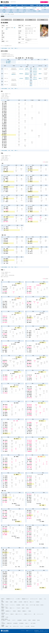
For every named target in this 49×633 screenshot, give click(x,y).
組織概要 (2, 626)
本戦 (9, 48)
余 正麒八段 (4, 147)
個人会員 (2, 617)
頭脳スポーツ (27, 623)
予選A (12, 48)
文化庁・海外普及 (33, 623)
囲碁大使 (38, 620)
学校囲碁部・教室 (9, 623)
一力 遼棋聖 (4, 101)
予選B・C (15, 48)
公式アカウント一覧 (15, 626)
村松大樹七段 (35, 69)
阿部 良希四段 (4, 112)
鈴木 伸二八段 (4, 144)
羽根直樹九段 (21, 73)
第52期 (6, 19)
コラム (45, 598)
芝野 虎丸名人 (8, 62)
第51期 (18, 19)
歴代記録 (42, 19)
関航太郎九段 (35, 71)
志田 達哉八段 (4, 125)
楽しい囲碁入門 (3, 620)
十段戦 (45, 9)
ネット (31, 69)
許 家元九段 (4, 120)
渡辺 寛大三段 (4, 142)
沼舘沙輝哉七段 (4, 131)
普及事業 (29, 620)
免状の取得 (24, 620)
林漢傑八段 (35, 74)
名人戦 (11, 9)
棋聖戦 (4, 9)
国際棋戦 (24, 7)
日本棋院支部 (3, 623)
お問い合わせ (33, 626)
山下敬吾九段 (21, 78)
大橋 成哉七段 (4, 133)
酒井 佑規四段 (4, 145)
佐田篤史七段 (35, 68)
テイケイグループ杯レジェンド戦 (19, 12)
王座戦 (18, 9)
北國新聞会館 (13, 74)
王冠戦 (4, 12)
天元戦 (24, 9)
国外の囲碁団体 (21, 623)
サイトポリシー (23, 630)
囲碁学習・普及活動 (4, 619)
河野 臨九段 (4, 103)
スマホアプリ (14, 620)
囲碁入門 (2, 598)
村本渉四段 (26, 68)
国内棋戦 (5, 7)
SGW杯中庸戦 (11, 12)
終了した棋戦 (43, 7)
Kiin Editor (8, 620)
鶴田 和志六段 (4, 128)
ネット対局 (17, 598)
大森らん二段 (27, 69)
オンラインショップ (33, 598)
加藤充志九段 (35, 79)
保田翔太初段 (27, 74)
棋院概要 (2, 625)
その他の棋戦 (34, 7)
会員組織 (2, 616)
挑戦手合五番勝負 (4, 48)
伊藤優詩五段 (27, 77)
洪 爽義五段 (4, 122)
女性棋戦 (15, 7)
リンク (2, 622)
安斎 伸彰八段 (4, 111)
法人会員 (7, 617)
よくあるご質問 (27, 626)
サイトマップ (46, 630)
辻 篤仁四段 (4, 117)
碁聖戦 (38, 9)
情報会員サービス (24, 598)
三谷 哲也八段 (4, 106)
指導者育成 (34, 620)
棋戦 (2, 600)
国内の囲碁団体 (15, 623)
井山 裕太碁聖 (8, 61)
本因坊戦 (31, 9)
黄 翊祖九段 (4, 114)
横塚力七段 (35, 77)
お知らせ (40, 598)
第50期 (30, 19)
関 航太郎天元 (4, 123)
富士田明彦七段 (4, 139)
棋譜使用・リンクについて (29, 630)
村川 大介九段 (4, 109)
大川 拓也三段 (4, 136)
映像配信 (40, 73)
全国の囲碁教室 (19, 620)
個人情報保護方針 (36, 630)
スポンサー (21, 626)
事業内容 (7, 626)
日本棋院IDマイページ (9, 598)
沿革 (10, 626)
